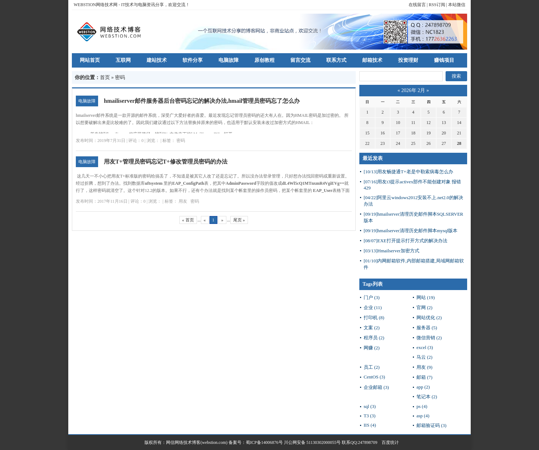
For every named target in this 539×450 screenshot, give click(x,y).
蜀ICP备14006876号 (265, 442)
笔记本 (426, 396)
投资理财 (408, 60)
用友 (183, 201)
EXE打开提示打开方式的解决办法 (405, 240)
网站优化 (429, 317)
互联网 (123, 60)
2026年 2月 (413, 90)
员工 (371, 367)
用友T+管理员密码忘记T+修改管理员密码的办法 (165, 162)
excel (424, 347)
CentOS (374, 377)
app (423, 387)
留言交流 (300, 60)
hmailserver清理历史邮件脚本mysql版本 (410, 230)
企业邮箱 (376, 387)
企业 (373, 307)
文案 (371, 327)
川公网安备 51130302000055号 (312, 442)
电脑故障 (228, 60)
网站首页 (90, 60)
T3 (370, 415)
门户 (371, 297)
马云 (424, 357)
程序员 (374, 337)
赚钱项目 (444, 60)
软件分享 (193, 60)
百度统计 (388, 442)
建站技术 (157, 60)
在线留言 (417, 4)
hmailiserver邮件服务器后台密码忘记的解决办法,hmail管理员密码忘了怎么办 (202, 101)
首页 (105, 77)
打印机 (374, 317)
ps (421, 406)
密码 (180, 140)
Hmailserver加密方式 (391, 250)
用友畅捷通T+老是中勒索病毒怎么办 (408, 171)
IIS (370, 425)
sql (370, 406)
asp (422, 415)
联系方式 (336, 60)
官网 (424, 307)
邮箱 (424, 377)
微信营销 (429, 337)
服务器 (426, 327)
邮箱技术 (372, 60)
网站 (425, 297)
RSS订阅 (437, 4)
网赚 (371, 347)
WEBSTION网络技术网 (96, 4)
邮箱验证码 (431, 425)
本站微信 (456, 4)
